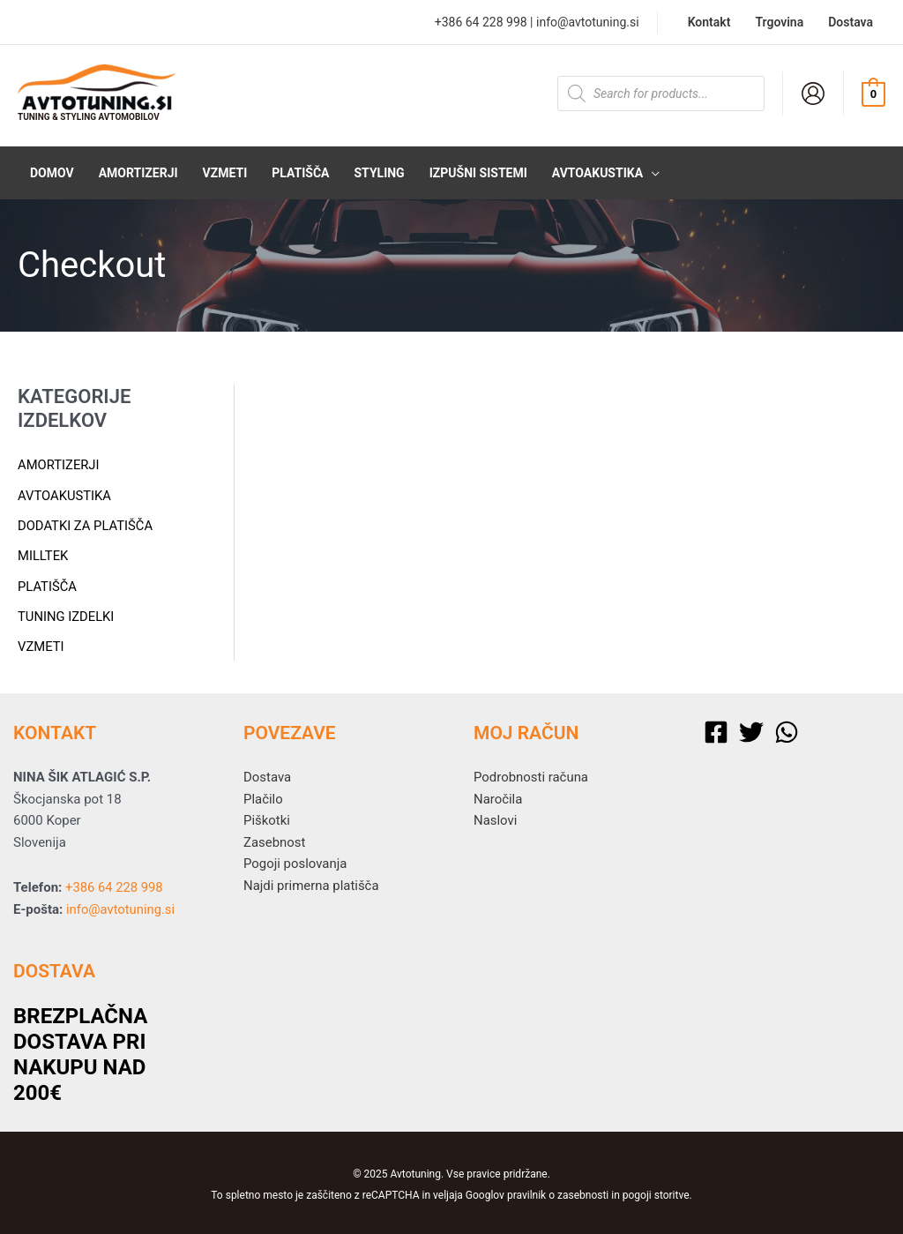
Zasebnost (274, 839)
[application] (651, 172)
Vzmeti (41, 644)
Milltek (43, 555)
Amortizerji (59, 465)
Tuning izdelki (67, 614)
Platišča (48, 584)
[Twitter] (751, 728)
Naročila (498, 796)
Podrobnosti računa (531, 774)
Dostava (267, 774)
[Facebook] (716, 728)
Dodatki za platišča (86, 525)
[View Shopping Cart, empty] (873, 93)
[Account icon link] (813, 93)
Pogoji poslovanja (295, 861)
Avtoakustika (65, 495)
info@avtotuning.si (587, 22)
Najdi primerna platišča (311, 883)
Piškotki (266, 817)
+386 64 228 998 (481, 22)
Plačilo (263, 796)
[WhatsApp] (786, 728)
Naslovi (496, 817)
